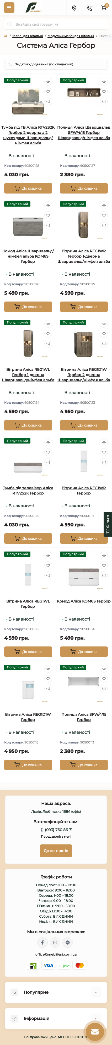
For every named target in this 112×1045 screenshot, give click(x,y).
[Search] (9, 24)
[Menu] (9, 7)
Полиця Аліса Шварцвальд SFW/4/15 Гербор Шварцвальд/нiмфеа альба (83, 132)
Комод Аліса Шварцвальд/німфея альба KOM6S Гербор (28, 256)
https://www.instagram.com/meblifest (55, 942)
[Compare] (48, 101)
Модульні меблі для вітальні (70, 36)
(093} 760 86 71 (58, 829)
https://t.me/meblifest (68, 942)
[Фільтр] (108, 524)
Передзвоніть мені (56, 836)
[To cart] (28, 188)
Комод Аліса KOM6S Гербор (84, 601)
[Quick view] (48, 82)
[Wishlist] (48, 91)
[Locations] (74, 7)
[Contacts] (89, 7)
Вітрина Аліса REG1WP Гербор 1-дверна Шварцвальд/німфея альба (83, 256)
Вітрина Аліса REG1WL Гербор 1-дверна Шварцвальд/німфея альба (28, 374)
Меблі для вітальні (27, 36)
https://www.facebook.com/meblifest (42, 942)
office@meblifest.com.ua (56, 954)
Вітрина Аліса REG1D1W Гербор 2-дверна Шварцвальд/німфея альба (83, 374)
